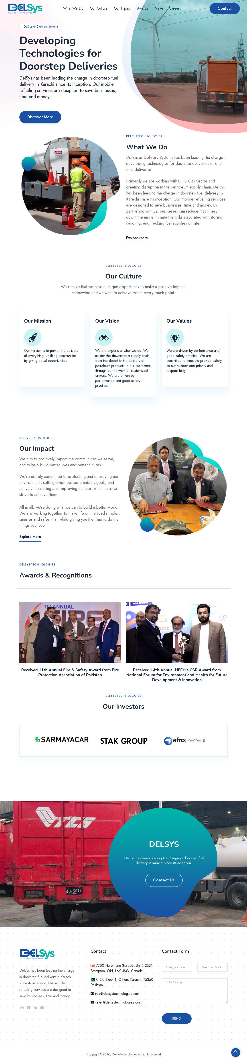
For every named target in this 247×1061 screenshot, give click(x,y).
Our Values (179, 321)
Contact (225, 8)
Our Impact (122, 8)
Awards (142, 8)
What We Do (73, 8)
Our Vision (107, 321)
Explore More (137, 237)
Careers (175, 8)
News (159, 8)
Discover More (40, 117)
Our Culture (98, 8)
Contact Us (164, 880)
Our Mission (37, 321)
